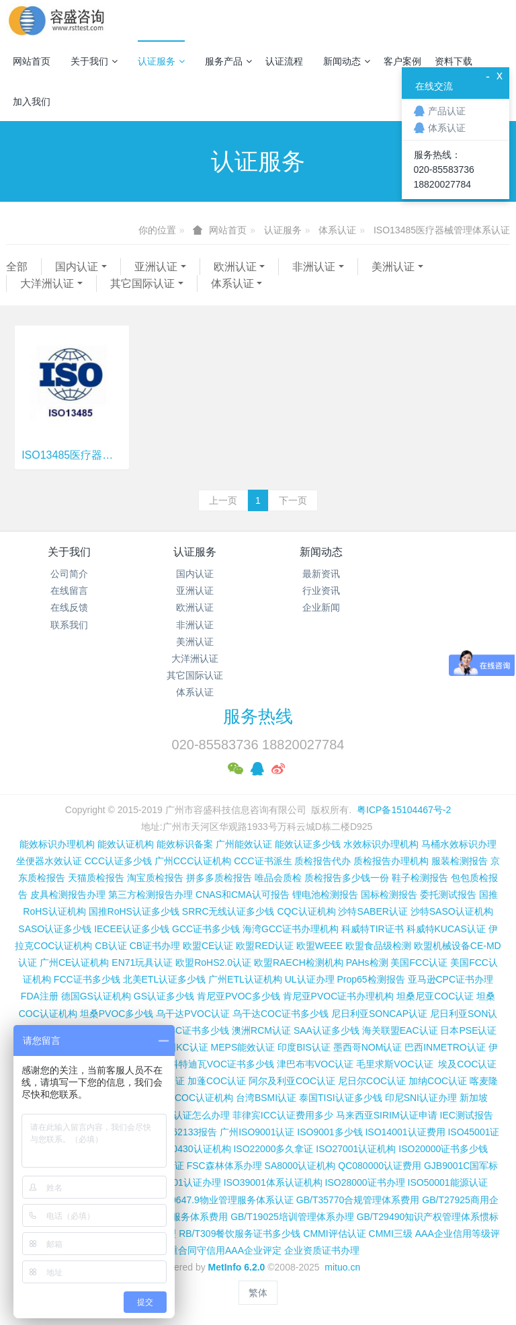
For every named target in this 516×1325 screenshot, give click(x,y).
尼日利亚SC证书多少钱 (180, 1030)
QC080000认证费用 (379, 1165)
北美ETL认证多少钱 (164, 979)
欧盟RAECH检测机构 (298, 962)
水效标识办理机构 (381, 844)
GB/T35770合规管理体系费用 (358, 1200)
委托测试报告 (448, 894)
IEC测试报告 (466, 1115)
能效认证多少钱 (308, 844)
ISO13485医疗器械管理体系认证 (442, 230)
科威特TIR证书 (372, 928)
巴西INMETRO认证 (445, 1047)
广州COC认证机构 (194, 1097)
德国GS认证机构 (96, 996)
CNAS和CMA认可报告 (243, 894)
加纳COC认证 (437, 1080)
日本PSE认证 (468, 1030)
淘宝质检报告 (155, 877)
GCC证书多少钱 (206, 928)
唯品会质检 (278, 877)
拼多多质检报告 (219, 877)
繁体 (258, 1292)
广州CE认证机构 (74, 962)
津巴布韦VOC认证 (316, 1064)
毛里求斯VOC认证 (394, 1064)
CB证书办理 (155, 945)
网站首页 (31, 61)
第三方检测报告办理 (150, 894)
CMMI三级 (391, 1233)
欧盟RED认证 (265, 945)
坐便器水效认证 (49, 861)
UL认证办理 (310, 979)
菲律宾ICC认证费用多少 (282, 1115)
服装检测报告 (459, 861)
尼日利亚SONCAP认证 (379, 1013)
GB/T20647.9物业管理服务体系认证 (219, 1200)
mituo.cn (342, 1267)
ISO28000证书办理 (365, 1182)
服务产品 (228, 61)
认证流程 (284, 61)
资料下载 (453, 61)
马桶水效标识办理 (459, 844)
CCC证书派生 (263, 861)
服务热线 (258, 716)
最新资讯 (321, 573)
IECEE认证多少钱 (131, 928)
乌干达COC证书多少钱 (280, 1013)
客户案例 (402, 61)
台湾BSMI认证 (266, 1097)
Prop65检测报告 (370, 979)
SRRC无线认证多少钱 (228, 911)
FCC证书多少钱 (87, 979)
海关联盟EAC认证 (400, 1030)
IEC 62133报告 (185, 1132)
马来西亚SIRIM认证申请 (386, 1115)
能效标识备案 (185, 844)
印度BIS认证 (304, 1047)
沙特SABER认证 (372, 911)
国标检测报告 (389, 894)
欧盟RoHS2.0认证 (213, 962)
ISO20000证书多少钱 (443, 1148)
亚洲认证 (155, 266)
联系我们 (69, 624)
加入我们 (31, 101)
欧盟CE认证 (208, 945)
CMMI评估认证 (334, 1233)
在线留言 (69, 590)
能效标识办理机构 (57, 844)
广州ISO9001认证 (257, 1132)
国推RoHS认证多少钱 (134, 911)
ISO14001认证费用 (405, 1132)
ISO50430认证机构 (190, 1148)
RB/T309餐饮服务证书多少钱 (239, 1233)
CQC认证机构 (306, 911)
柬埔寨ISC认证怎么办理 (180, 1115)
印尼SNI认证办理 (421, 1097)
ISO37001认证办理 (181, 1182)
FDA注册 (39, 996)
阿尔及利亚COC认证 (292, 1080)
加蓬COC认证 (216, 1080)
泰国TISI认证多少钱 (340, 1097)
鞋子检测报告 (420, 877)
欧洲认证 (235, 266)
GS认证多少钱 (164, 996)
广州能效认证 (244, 844)
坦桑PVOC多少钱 (117, 1013)
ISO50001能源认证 (448, 1182)
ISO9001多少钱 (329, 1132)
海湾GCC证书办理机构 (291, 928)
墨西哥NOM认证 (367, 1047)
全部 (17, 266)
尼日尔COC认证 (372, 1080)
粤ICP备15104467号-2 (404, 809)
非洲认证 (313, 266)
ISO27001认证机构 (356, 1148)
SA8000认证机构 (300, 1165)
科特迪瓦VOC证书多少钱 (221, 1064)
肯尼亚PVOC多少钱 (238, 996)
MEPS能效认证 (243, 1047)
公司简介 (69, 573)
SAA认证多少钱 (326, 1030)
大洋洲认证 (47, 283)
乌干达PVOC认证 (193, 1013)
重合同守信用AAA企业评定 (225, 1250)
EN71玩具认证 (142, 962)
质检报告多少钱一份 (346, 877)
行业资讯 (321, 590)
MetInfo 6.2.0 (236, 1267)
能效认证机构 (125, 844)
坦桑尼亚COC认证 (435, 996)
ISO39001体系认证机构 (273, 1182)
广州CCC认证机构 (193, 861)
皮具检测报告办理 (67, 894)
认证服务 (161, 61)
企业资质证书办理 (321, 1250)
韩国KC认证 (182, 1047)
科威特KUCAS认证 (446, 928)
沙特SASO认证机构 (452, 911)
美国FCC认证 (418, 962)
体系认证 (337, 230)
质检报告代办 (322, 861)
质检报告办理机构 (391, 861)
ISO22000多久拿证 (273, 1148)
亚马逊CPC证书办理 (451, 979)
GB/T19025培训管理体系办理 (292, 1216)
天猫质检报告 (96, 877)
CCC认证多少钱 (118, 861)
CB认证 (110, 945)
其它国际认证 (142, 283)
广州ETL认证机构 (245, 979)
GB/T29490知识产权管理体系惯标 (428, 1216)
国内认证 (76, 266)
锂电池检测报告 (325, 894)
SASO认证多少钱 (54, 928)
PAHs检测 (367, 962)
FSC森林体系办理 (224, 1165)
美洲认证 (393, 266)
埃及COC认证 (467, 1064)
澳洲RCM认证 (261, 1030)
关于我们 (94, 61)
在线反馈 (69, 607)
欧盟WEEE (319, 945)
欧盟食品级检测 (378, 945)
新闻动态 (346, 61)
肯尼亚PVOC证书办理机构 (338, 996)
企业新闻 (321, 607)
